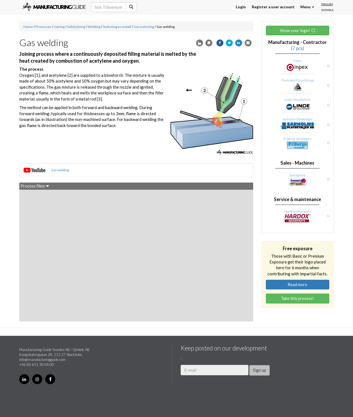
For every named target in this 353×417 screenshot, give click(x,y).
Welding (94, 27)
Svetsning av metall (117, 27)
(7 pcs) (297, 48)
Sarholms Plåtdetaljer (297, 119)
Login (241, 7)
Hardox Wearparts (297, 211)
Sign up (259, 370)
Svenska (327, 10)
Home (28, 27)
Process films (35, 185)
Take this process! (297, 298)
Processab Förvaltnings (297, 80)
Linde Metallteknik (297, 99)
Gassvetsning (144, 27)
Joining (59, 27)
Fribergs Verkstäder (297, 139)
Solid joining (76, 27)
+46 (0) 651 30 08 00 (36, 364)
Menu (307, 7)
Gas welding (60, 170)
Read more (297, 284)
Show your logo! (295, 30)
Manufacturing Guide (54, 6)
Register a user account (273, 7)
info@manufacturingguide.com (42, 359)
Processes (43, 27)
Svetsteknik (297, 175)
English (327, 4)
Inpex (297, 61)
